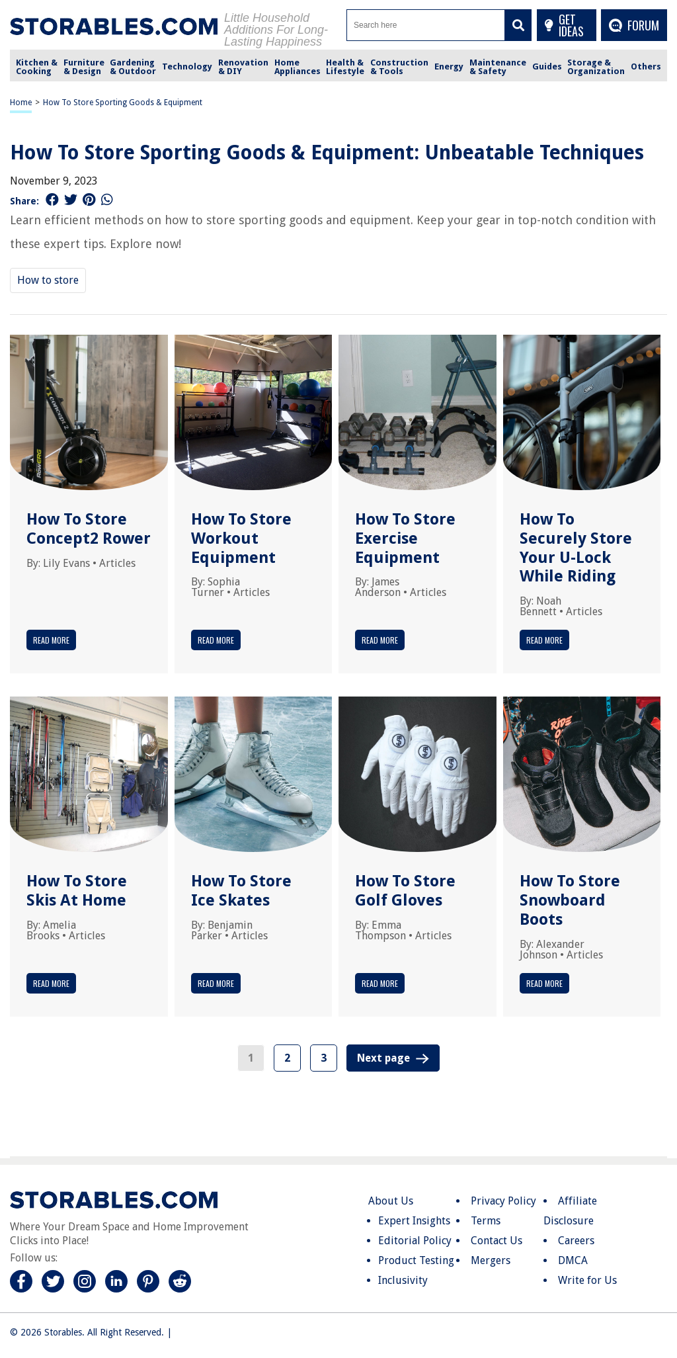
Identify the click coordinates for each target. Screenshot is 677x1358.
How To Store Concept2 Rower (88, 529)
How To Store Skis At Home (76, 891)
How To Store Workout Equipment (241, 538)
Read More (51, 640)
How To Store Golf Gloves (405, 891)
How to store (48, 280)
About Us (390, 1201)
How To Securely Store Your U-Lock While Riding (576, 547)
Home (21, 102)
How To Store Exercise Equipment (405, 538)
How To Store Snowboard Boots (570, 900)
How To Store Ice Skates (241, 891)
